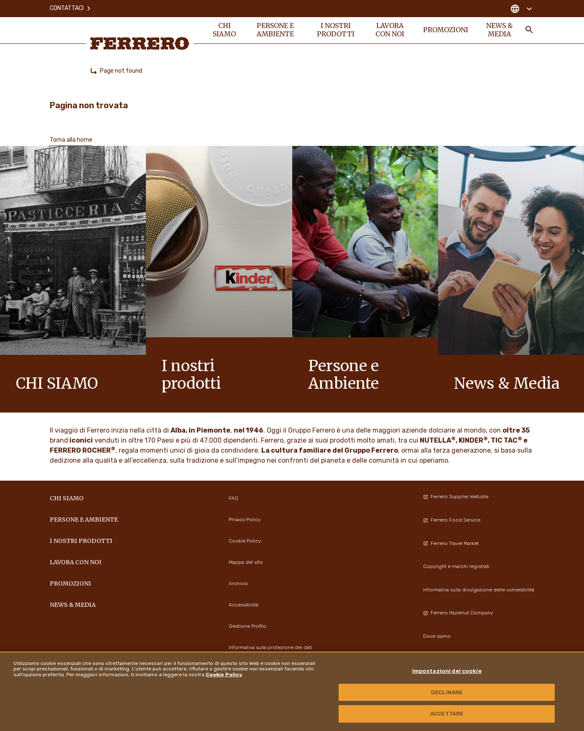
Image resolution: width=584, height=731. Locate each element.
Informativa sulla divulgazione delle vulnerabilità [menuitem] (478, 590)
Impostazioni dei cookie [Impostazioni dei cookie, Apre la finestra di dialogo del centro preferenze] (447, 671)
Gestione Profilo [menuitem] (247, 626)
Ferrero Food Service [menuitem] (451, 520)
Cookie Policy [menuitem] (245, 541)
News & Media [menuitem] (499, 30)
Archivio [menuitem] (238, 583)
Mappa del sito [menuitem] (246, 562)
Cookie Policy (224, 675)
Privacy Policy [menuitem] (244, 519)
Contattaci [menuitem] (71, 8)
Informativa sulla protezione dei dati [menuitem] (270, 647)
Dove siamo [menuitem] (437, 636)
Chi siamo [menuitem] (224, 30)
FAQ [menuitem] (233, 498)
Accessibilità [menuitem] (243, 605)
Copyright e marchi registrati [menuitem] (456, 566)
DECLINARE (446, 692)
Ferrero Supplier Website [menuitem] (455, 496)
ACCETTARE (446, 714)
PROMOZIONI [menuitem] (445, 30)
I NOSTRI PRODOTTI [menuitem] (335, 30)
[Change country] (521, 8)
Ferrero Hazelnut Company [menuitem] (458, 613)
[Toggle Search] (529, 30)
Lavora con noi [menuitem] (389, 30)
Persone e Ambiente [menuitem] (275, 30)
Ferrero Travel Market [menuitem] (451, 543)
